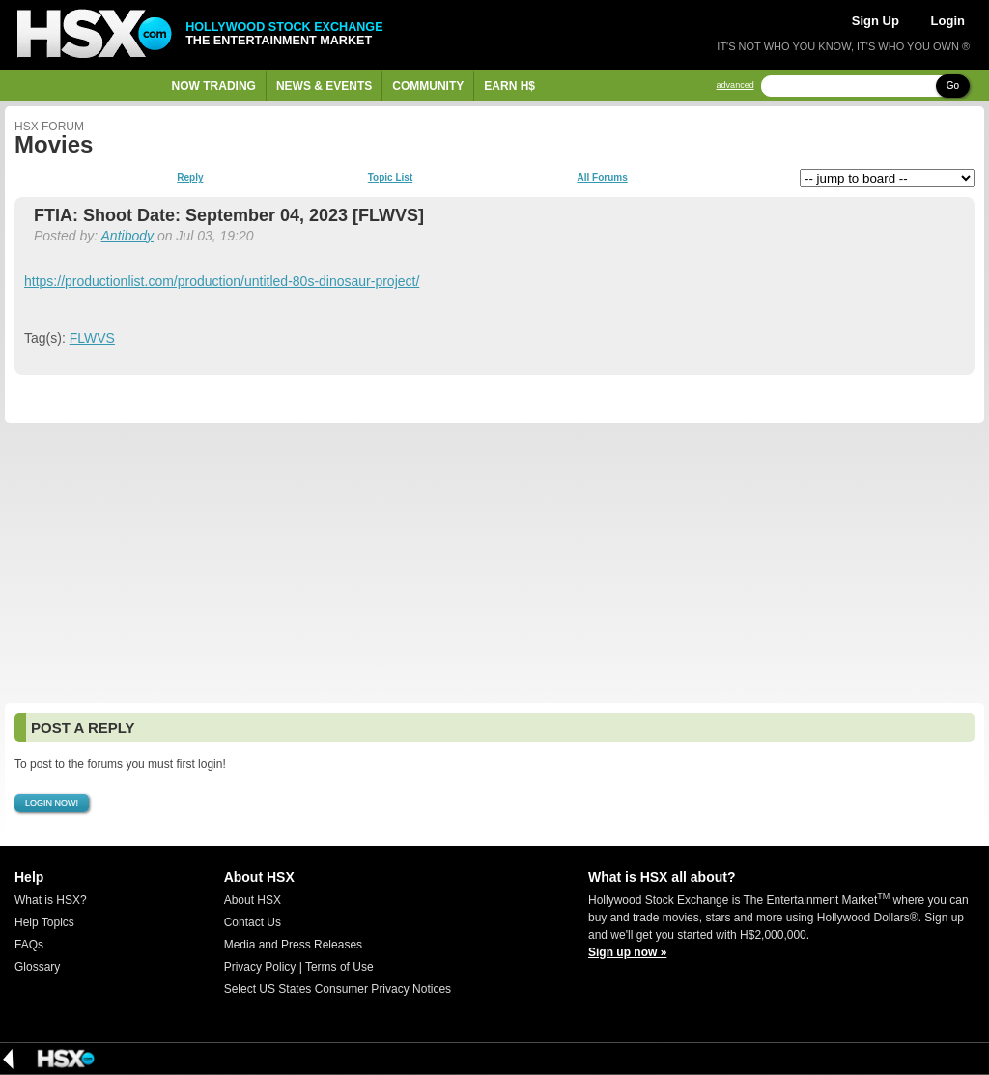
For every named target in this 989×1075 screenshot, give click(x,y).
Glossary (37, 967)
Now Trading (214, 86)
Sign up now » (627, 952)
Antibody (127, 235)
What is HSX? (50, 900)
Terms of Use (339, 967)
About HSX (252, 900)
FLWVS (92, 338)
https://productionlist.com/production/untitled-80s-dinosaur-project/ (221, 281)
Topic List (390, 178)
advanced (735, 85)
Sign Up (875, 21)
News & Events (324, 86)
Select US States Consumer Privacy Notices (337, 989)
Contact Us (252, 922)
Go (953, 85)
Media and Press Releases (293, 944)
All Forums (602, 178)
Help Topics (44, 922)
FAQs (28, 944)
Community (428, 86)
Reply (190, 178)
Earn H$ (509, 86)
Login (948, 21)
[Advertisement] (494, 563)
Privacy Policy (260, 967)
